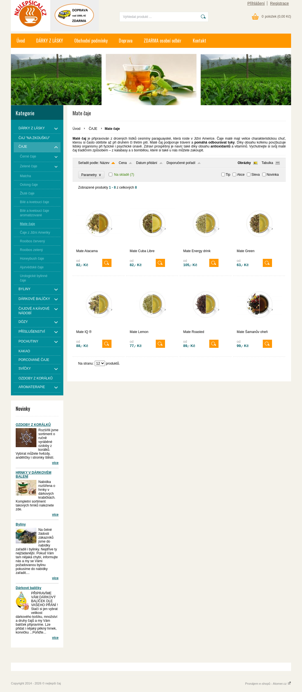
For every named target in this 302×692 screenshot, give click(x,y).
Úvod (21, 40)
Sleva (255, 175)
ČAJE (93, 129)
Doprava (126, 40)
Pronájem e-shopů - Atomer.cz (268, 683)
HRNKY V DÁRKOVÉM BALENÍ (33, 474)
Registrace (279, 3)
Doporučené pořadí (181, 163)
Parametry (91, 175)
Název (104, 163)
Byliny (21, 524)
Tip (228, 175)
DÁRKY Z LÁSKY (49, 40)
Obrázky (244, 163)
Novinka (273, 175)
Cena (123, 163)
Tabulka (267, 163)
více (55, 463)
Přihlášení (256, 3)
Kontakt (199, 40)
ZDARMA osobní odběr (163, 40)
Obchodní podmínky (91, 40)
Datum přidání (146, 163)
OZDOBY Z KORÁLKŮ (33, 425)
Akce (241, 175)
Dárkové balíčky (28, 588)
